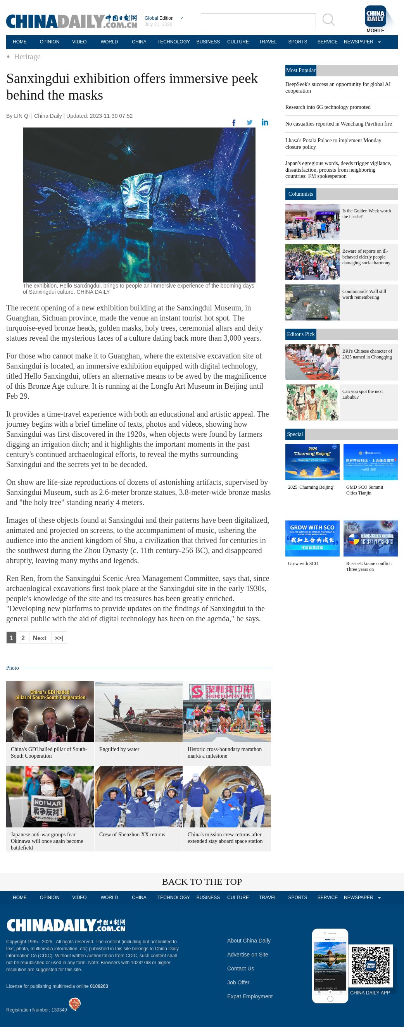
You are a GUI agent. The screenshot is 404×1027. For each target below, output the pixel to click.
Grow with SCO (303, 563)
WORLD (109, 42)
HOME (20, 42)
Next (40, 638)
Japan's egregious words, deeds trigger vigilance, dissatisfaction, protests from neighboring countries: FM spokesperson (338, 169)
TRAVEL (268, 42)
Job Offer (238, 982)
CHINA (139, 42)
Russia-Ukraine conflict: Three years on (369, 566)
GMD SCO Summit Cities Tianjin (364, 490)
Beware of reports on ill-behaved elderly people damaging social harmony (366, 256)
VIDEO (79, 42)
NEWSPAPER (357, 42)
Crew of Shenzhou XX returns (132, 834)
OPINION (50, 42)
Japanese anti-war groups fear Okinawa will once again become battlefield (47, 841)
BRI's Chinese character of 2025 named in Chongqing (367, 354)
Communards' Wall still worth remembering (364, 294)
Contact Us (240, 968)
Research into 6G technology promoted (328, 107)
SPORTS (297, 42)
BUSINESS (208, 42)
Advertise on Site (247, 954)
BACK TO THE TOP (202, 882)
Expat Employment (250, 996)
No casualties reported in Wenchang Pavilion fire (338, 124)
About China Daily (249, 940)
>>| (59, 638)
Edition (159, 18)
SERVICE (328, 42)
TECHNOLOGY (173, 42)
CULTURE (238, 42)
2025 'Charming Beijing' (311, 487)
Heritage (27, 56)
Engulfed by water (119, 749)
